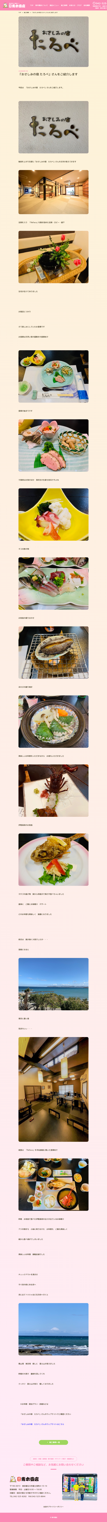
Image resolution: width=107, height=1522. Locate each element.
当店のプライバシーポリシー (53, 1507)
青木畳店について (41, 5)
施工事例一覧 (54, 1442)
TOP (31, 5)
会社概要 (87, 5)
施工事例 (64, 5)
